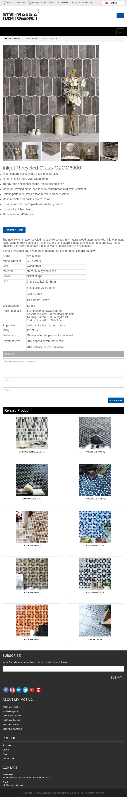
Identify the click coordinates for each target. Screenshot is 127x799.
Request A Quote (14, 230)
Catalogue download (12, 729)
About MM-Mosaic (11, 707)
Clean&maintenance (12, 716)
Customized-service (12, 720)
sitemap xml (8, 758)
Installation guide (10, 711)
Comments (116, 400)
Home (8, 38)
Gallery (6, 750)
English (111, 3)
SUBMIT (116, 677)
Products (18, 38)
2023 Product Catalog (67, 2)
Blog (5, 754)
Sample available (10, 724)
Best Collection (85, 2)
